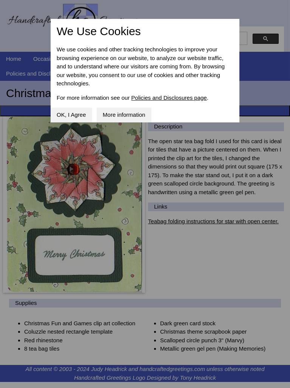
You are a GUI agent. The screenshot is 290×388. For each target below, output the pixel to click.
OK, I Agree (71, 114)
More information (124, 114)
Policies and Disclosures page (169, 97)
